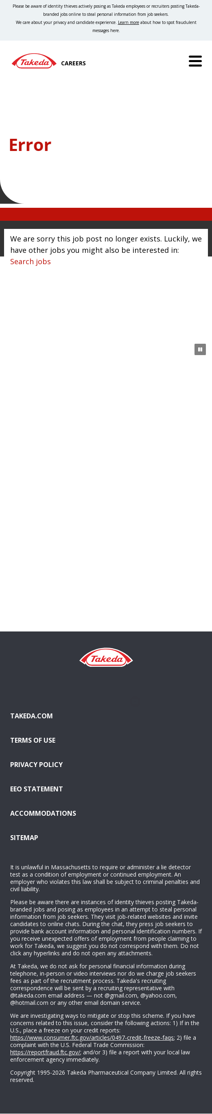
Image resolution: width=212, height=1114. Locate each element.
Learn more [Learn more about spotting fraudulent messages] (128, 22)
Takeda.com (31, 715)
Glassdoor (106, 701)
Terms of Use (32, 740)
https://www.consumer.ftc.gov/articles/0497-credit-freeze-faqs (92, 1037)
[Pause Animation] (200, 349)
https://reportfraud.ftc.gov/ (45, 1052)
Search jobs (30, 261)
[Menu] (195, 61)
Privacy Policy (36, 764)
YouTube (135, 701)
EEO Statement (36, 788)
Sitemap (24, 837)
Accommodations (84, 813)
